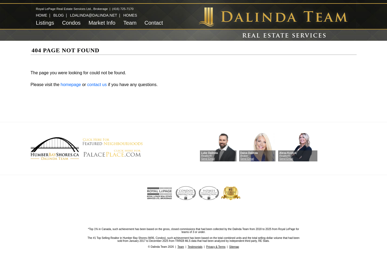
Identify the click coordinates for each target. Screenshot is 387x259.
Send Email (208, 158)
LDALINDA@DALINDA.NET (93, 15)
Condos (71, 23)
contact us (97, 84)
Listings (45, 23)
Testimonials (195, 246)
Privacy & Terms (215, 246)
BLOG (58, 15)
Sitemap (234, 246)
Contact (153, 23)
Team (130, 23)
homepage (71, 84)
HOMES (130, 15)
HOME (41, 15)
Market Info (101, 23)
